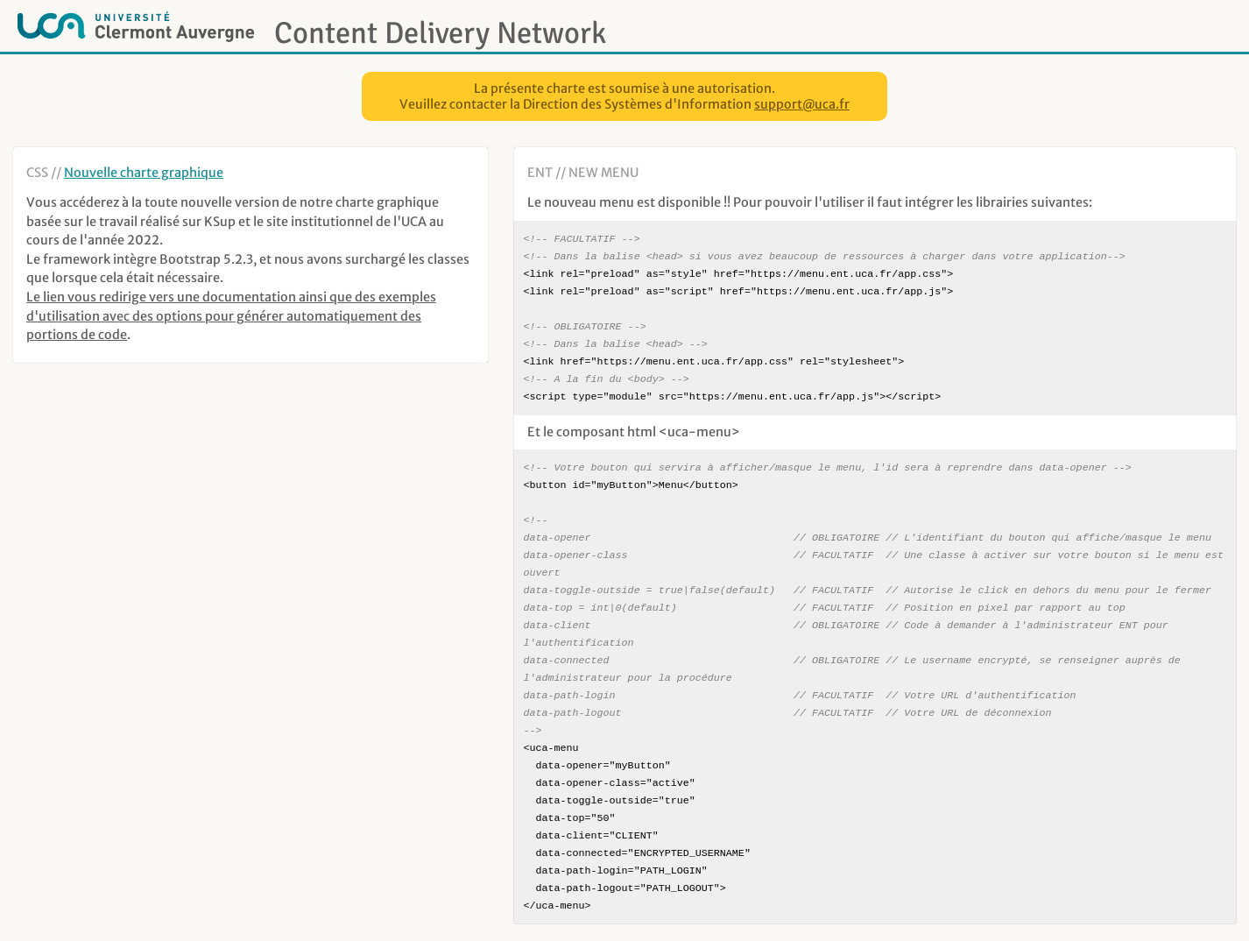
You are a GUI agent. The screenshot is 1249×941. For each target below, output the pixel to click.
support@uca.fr (802, 104)
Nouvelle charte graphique (143, 172)
